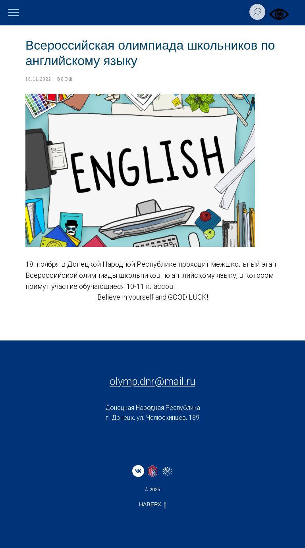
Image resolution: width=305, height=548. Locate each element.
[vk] (138, 471)
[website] (152, 471)
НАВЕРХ (152, 504)
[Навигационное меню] (13, 13)
